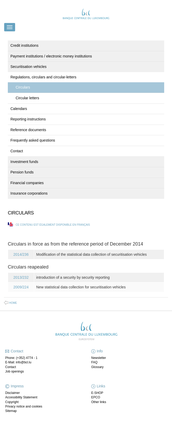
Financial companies (27, 183)
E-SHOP (97, 393)
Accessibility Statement (21, 397)
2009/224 (20, 287)
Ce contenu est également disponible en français (53, 224)
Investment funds (24, 162)
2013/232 (20, 277)
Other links (98, 402)
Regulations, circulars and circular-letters (43, 77)
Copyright (12, 402)
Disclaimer (12, 393)
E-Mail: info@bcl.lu (18, 362)
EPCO (95, 397)
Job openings (14, 371)
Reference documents (28, 130)
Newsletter (98, 358)
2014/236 (20, 254)
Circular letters (27, 98)
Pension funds (22, 172)
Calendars (18, 109)
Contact (16, 151)
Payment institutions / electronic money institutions (51, 56)
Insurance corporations (28, 193)
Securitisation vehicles (28, 67)
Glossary (97, 367)
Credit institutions (24, 45)
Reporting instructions (28, 119)
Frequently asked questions (32, 140)
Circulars (23, 87)
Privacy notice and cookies (23, 406)
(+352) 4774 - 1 (26, 358)
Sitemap (11, 411)
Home (13, 302)
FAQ (94, 362)
